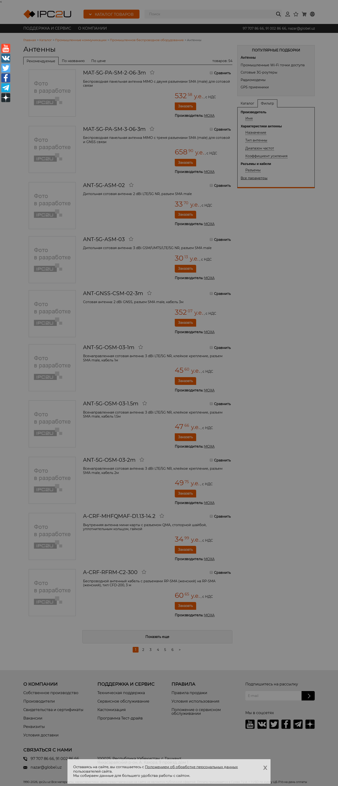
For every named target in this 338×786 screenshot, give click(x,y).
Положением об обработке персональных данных (191, 767)
